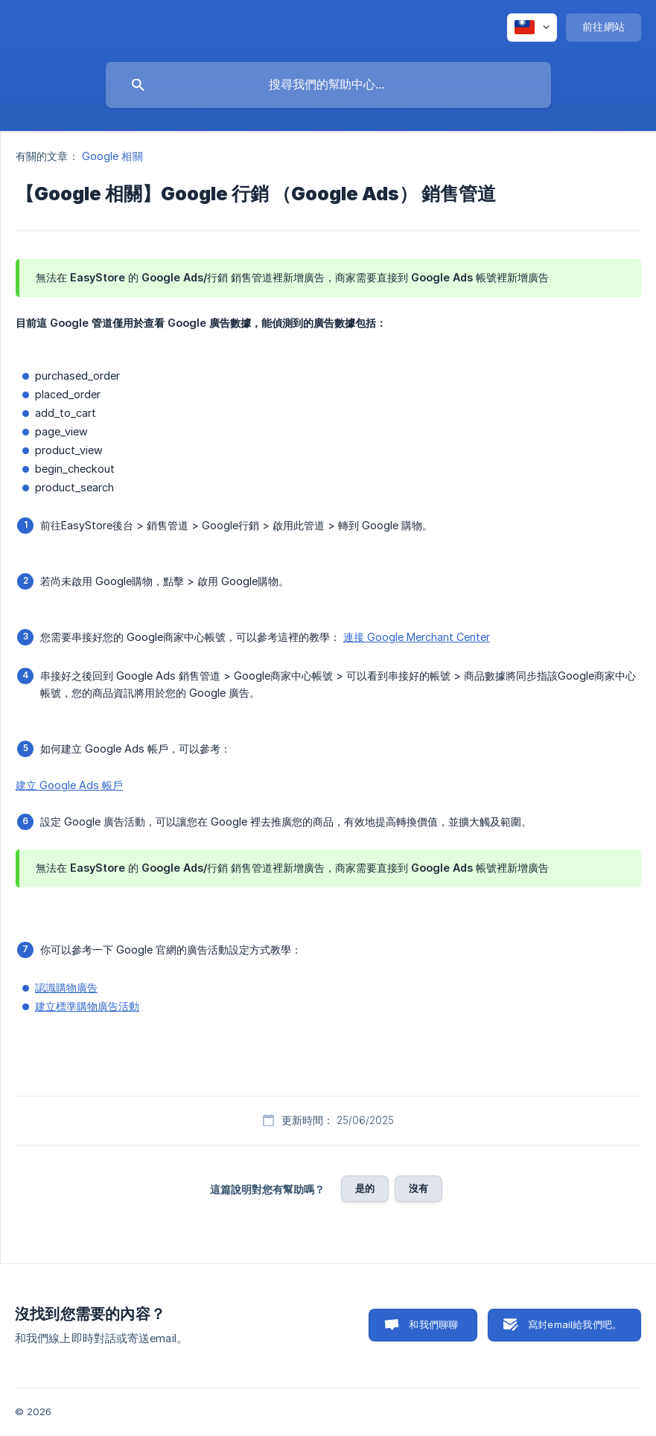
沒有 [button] (418, 1188)
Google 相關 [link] (112, 156)
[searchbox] (328, 85)
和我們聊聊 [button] (433, 1324)
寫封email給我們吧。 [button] (575, 1324)
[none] (532, 27)
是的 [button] (365, 1188)
